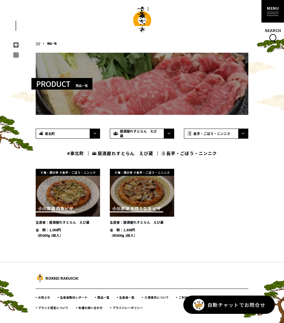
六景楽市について (157, 297)
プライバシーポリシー (128, 308)
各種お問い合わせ (90, 308)
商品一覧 (103, 297)
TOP (38, 43)
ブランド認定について (53, 308)
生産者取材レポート (74, 297)
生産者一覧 (127, 297)
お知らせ (44, 297)
